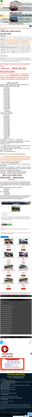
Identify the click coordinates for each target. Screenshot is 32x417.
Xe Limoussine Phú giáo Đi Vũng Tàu (6, 321)
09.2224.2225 (7, 354)
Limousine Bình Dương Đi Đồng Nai (6, 329)
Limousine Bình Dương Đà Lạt (25, 405)
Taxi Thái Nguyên (25, 293)
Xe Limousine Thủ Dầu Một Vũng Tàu (6, 313)
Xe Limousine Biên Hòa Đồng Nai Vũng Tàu (7, 307)
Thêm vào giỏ (4, 224)
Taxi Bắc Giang (20, 293)
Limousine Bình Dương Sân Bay (5, 333)
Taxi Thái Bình (5, 294)
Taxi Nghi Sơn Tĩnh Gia (9, 293)
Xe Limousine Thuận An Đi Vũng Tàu (6, 327)
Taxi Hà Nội (18, 294)
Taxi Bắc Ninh (15, 293)
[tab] (1, 228)
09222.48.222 (18, 178)
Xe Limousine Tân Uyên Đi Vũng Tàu (6, 323)
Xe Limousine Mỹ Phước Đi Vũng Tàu (6, 317)
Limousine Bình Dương (3, 292)
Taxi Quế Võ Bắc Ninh (24, 294)
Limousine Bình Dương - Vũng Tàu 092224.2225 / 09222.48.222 (16, 412)
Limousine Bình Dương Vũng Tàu (13, 292)
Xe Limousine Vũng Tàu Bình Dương (6, 305)
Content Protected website (17, 413)
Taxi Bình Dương (6, 405)
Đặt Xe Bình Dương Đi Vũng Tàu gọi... (9, 283)
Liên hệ (16, 372)
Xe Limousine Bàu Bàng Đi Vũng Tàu (6, 319)
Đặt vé (9, 249)
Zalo (25, 415)
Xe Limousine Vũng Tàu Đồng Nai (6, 309)
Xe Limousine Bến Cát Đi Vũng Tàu (6, 315)
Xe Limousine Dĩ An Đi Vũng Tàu (6, 325)
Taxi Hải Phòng (14, 294)
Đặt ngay (9, 224)
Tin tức (2, 301)
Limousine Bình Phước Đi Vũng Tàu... (9, 257)
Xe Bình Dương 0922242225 (23, 270)
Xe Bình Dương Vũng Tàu (22, 292)
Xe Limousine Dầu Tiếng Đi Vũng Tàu (6, 331)
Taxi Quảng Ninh (9, 294)
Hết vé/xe (8, 262)
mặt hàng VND (19, 416)
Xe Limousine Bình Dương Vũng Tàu (6, 311)
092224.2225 (16, 13)
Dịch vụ (16, 299)
